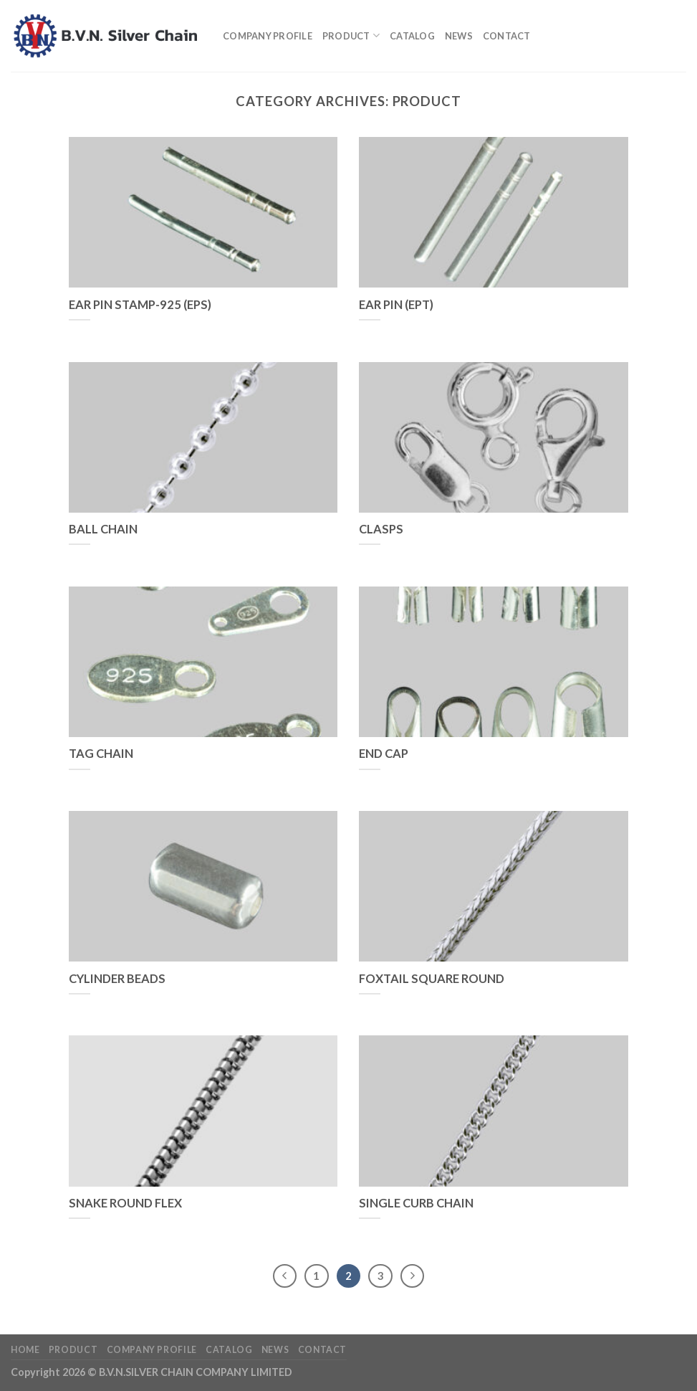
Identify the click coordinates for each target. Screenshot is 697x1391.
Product (351, 35)
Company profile (267, 36)
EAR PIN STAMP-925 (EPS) (140, 305)
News (459, 36)
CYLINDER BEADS (117, 979)
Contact (507, 36)
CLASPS (381, 529)
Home (25, 1349)
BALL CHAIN (103, 529)
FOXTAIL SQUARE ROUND (431, 979)
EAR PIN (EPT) (396, 305)
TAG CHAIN (101, 753)
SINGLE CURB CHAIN (416, 1203)
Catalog (412, 36)
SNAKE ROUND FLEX (125, 1203)
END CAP (383, 753)
